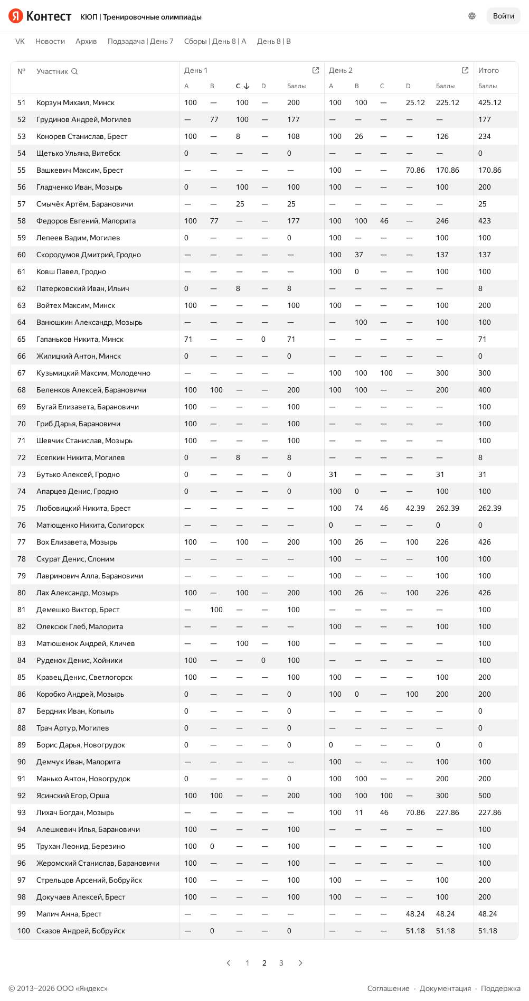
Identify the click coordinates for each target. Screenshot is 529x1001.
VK (20, 41)
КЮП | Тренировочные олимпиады (141, 17)
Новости (50, 41)
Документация (445, 988)
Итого (493, 70)
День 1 (201, 70)
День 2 (346, 70)
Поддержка (501, 988)
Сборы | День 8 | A (215, 41)
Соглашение (388, 988)
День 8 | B (274, 41)
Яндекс (91, 988)
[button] (57, 71)
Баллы (301, 86)
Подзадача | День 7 (141, 41)
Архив (86, 41)
